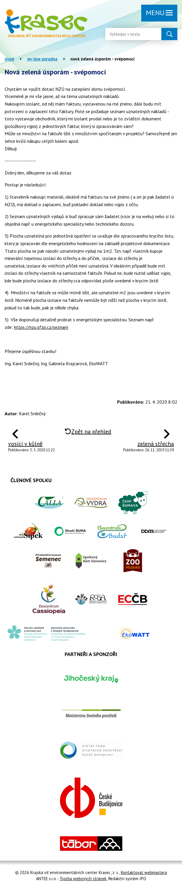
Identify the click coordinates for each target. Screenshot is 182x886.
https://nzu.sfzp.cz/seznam (41, 327)
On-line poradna (42, 59)
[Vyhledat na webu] (128, 34)
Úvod (9, 59)
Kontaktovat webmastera (144, 872)
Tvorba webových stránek (83, 878)
